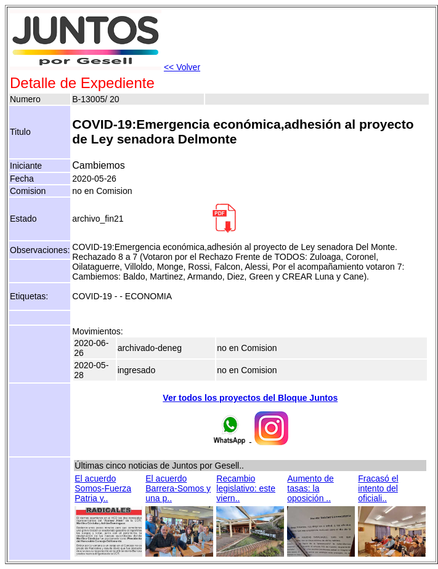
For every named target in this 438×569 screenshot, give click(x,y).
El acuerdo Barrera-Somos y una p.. (178, 488)
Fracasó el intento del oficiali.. (378, 488)
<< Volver (182, 67)
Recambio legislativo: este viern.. (245, 488)
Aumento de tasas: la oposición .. (310, 488)
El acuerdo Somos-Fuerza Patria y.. (103, 488)
